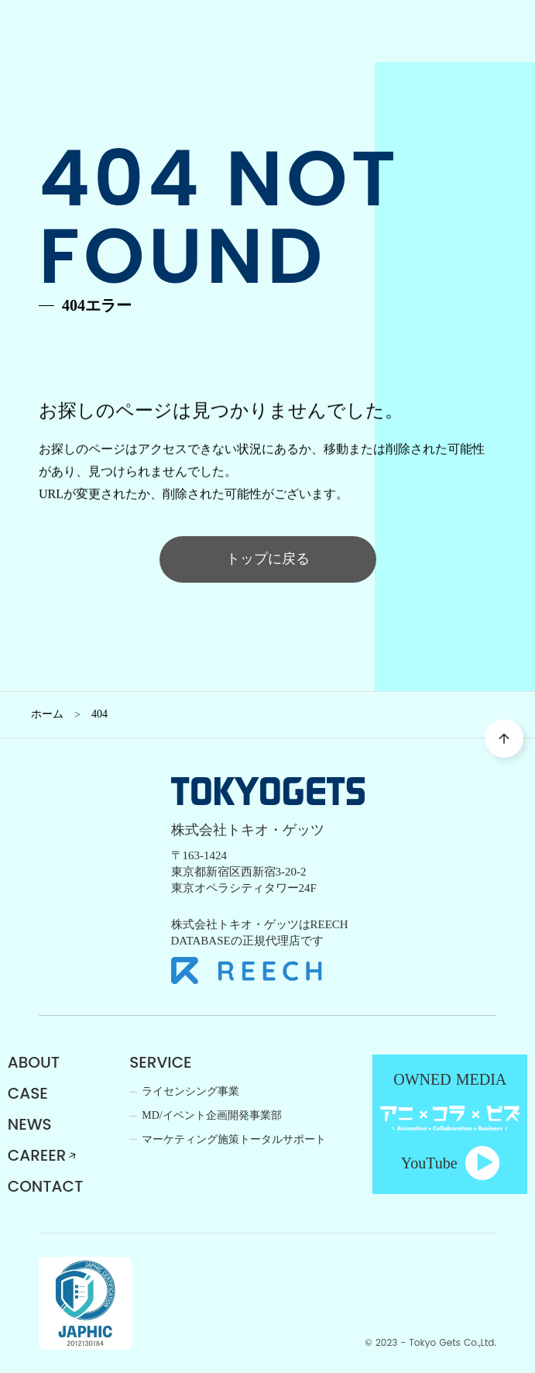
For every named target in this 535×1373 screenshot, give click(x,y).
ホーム (47, 714)
